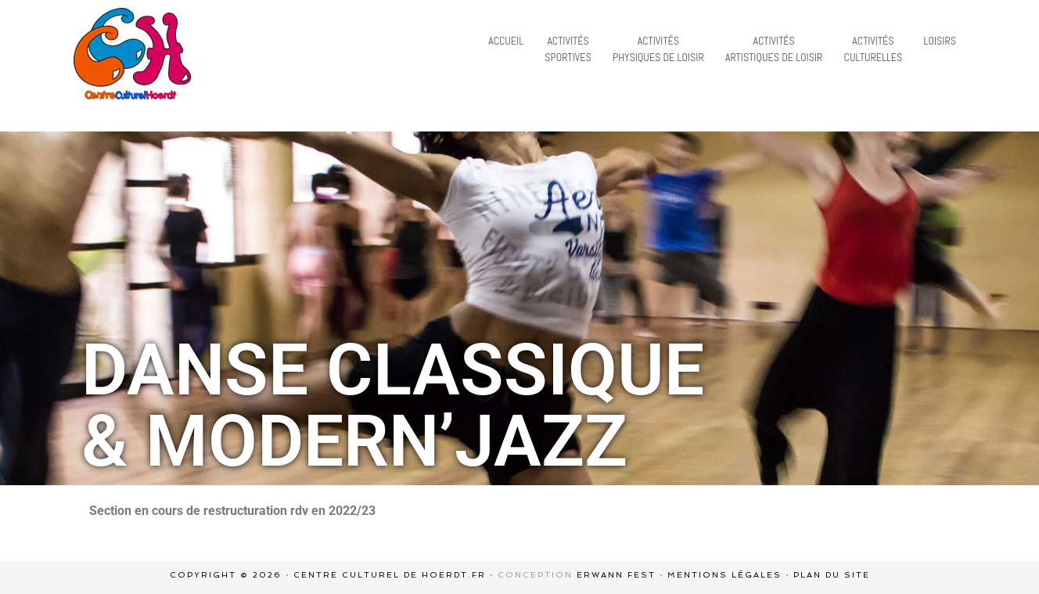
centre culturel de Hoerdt (132, 53)
